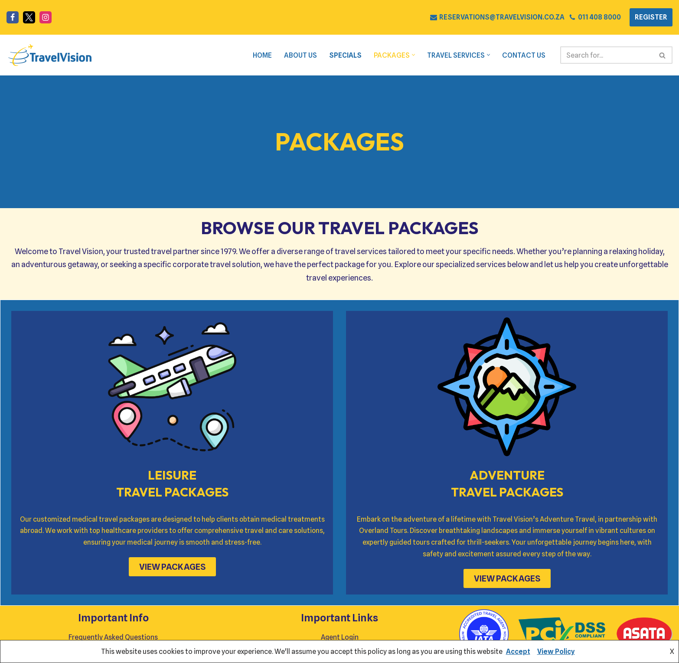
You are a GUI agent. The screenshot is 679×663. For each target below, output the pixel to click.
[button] (412, 55)
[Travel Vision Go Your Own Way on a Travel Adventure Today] (50, 55)
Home (259, 55)
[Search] (606, 55)
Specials (343, 55)
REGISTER (651, 17)
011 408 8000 (599, 17)
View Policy (556, 651)
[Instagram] (45, 17)
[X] (29, 17)
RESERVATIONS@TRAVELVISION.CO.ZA (501, 17)
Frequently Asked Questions (113, 638)
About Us (298, 55)
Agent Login (340, 638)
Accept (518, 651)
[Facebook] (13, 17)
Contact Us (523, 55)
